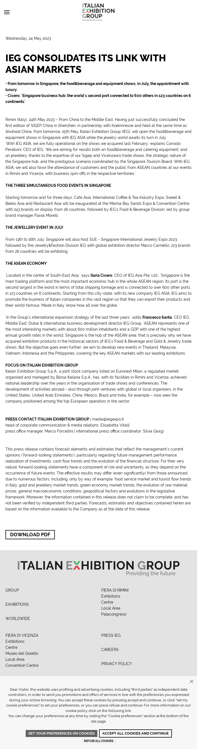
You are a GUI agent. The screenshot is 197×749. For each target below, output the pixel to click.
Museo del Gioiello (21, 653)
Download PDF (30, 534)
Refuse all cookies (98, 740)
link (128, 711)
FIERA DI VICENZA (21, 635)
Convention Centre (21, 665)
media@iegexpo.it (108, 419)
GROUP (12, 590)
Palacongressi (113, 614)
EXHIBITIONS (17, 604)
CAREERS (110, 649)
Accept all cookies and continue (135, 733)
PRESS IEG (111, 635)
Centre (107, 602)
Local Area (110, 608)
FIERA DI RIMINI (115, 590)
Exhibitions (110, 596)
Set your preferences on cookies (61, 733)
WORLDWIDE (17, 618)
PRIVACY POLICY (116, 664)
